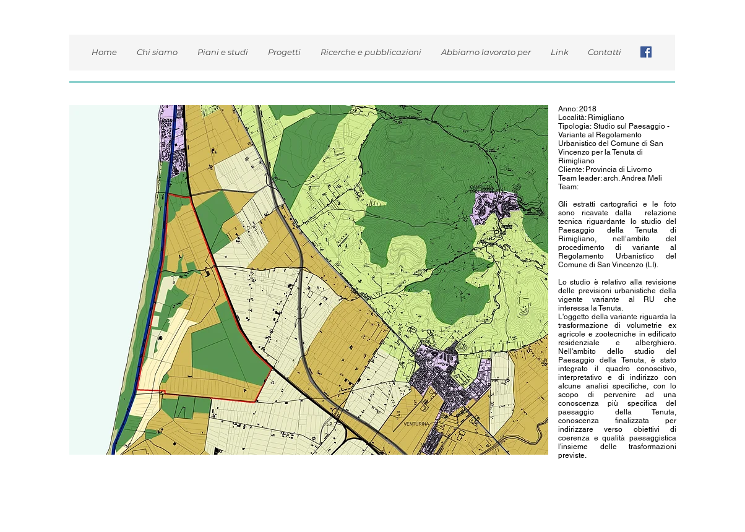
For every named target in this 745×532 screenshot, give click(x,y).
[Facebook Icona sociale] (646, 52)
